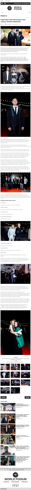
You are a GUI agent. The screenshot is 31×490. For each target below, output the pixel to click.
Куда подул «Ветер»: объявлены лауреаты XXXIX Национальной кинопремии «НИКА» (22, 426)
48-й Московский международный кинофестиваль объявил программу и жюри (23, 405)
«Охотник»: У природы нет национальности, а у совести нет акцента (23, 436)
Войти (2, 1)
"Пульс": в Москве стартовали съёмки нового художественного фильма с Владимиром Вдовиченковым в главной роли (23, 447)
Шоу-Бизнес (6, 424)
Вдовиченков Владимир (6, 358)
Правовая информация (15, 481)
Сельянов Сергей (26, 358)
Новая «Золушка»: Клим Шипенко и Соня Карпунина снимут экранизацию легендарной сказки (22, 416)
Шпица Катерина (12, 358)
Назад (3, 397)
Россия (11, 24)
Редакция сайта (6, 481)
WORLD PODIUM (18, 8)
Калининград (15, 24)
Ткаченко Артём (18, 359)
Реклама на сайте (24, 481)
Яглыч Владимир (12, 359)
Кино (7, 24)
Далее (27, 397)
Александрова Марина (19, 358)
